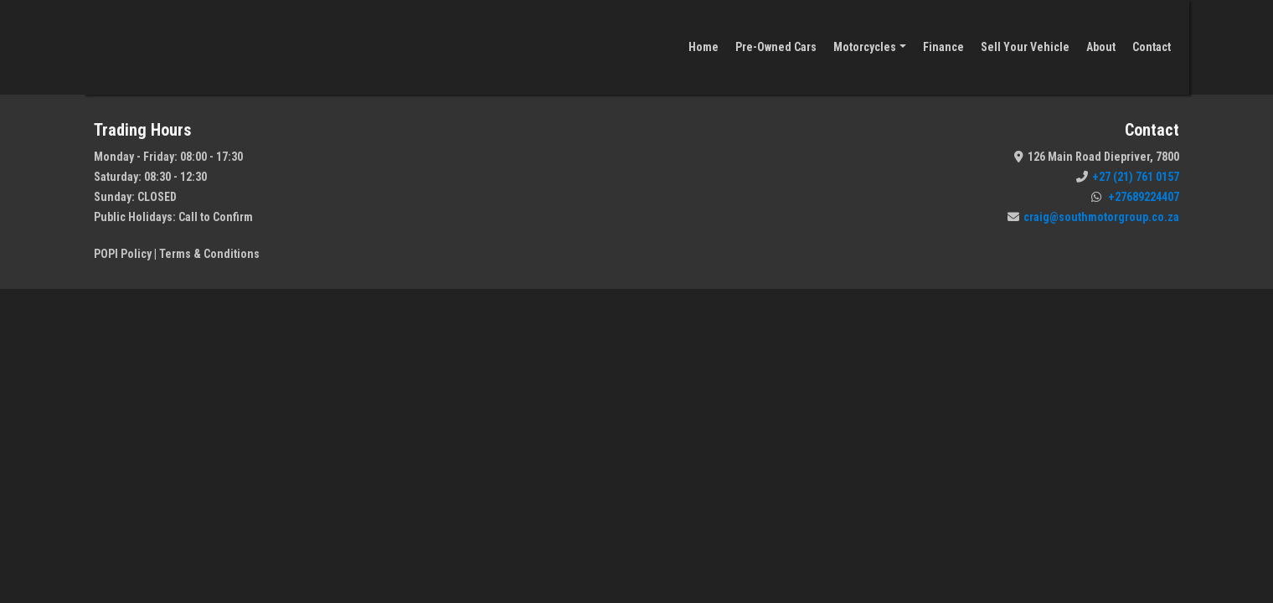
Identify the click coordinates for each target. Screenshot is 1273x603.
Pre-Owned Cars (776, 47)
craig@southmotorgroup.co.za (1093, 217)
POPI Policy (123, 253)
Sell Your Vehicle (1025, 47)
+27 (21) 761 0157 (1127, 176)
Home (703, 47)
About (1101, 47)
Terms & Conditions (209, 253)
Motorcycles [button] (864, 47)
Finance (943, 47)
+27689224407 (1135, 197)
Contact (1151, 47)
